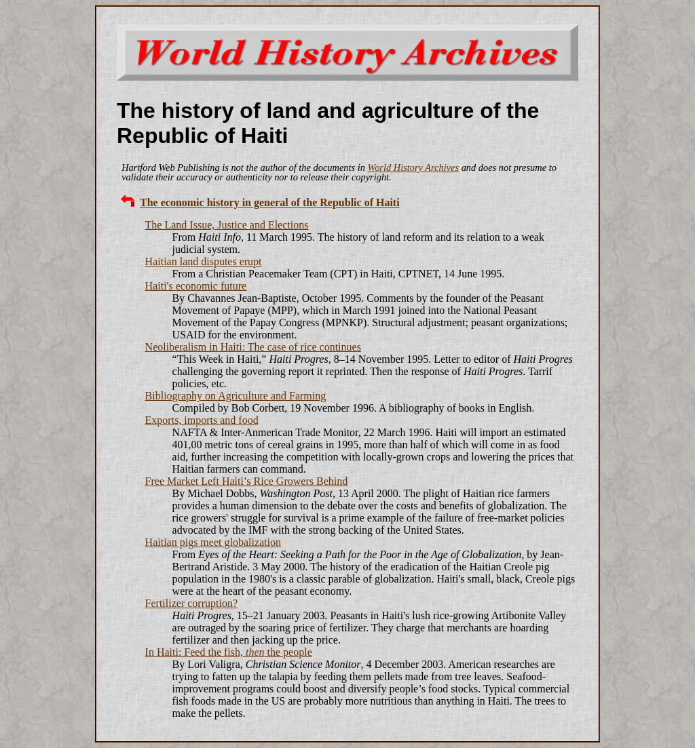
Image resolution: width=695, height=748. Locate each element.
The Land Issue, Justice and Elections (227, 225)
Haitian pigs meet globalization (213, 542)
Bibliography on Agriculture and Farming (235, 395)
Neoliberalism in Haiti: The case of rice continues (253, 347)
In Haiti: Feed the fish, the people (228, 652)
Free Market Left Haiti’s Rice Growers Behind (246, 481)
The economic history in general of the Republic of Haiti (270, 202)
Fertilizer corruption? (191, 603)
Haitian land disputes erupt (203, 261)
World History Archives (413, 167)
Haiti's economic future (196, 286)
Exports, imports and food (202, 420)
